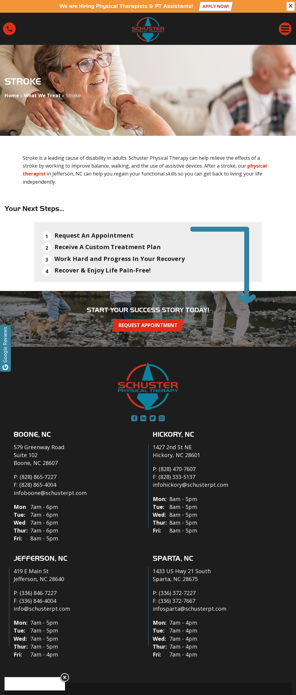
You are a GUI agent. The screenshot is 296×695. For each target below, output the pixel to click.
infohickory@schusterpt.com (190, 484)
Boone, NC (32, 434)
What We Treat (42, 95)
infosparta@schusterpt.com (189, 608)
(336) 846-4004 (37, 600)
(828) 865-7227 (38, 476)
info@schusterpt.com (42, 608)
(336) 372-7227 (177, 592)
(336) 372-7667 (176, 600)
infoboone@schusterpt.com (50, 492)
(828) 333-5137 (176, 476)
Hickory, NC (173, 434)
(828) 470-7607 (177, 469)
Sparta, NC (173, 558)
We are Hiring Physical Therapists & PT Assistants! (126, 6)
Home (12, 95)
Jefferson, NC (40, 558)
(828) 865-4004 (37, 484)
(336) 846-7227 (38, 592)
